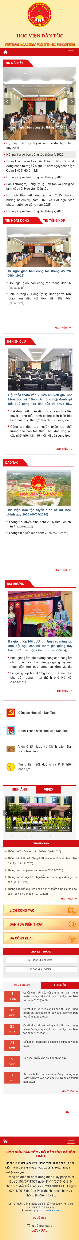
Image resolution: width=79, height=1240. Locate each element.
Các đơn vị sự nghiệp (40, 969)
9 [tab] (63, 837)
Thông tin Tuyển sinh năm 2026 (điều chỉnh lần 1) (40, 524)
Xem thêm (61, 327)
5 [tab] (38, 837)
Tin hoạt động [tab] (22, 221)
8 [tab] (57, 837)
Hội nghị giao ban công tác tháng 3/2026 (40, 285)
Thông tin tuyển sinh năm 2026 (38, 533)
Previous (6, 100)
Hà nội (41, 1114)
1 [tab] (13, 837)
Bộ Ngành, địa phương (40, 960)
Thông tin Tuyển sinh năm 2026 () (34, 851)
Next (70, 100)
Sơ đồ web (39, 1217)
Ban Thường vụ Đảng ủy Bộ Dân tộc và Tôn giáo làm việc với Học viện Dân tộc (40, 298)
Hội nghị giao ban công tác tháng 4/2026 (39, 273)
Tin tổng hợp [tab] (54, 221)
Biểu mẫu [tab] (60, 985)
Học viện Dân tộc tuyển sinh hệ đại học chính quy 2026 (39, 512)
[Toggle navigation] (71, 52)
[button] (67, 1111)
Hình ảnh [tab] (19, 789)
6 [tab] (44, 837)
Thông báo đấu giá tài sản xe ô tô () (35, 870)
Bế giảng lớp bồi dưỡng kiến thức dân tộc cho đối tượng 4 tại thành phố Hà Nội (41, 677)
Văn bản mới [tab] (22, 985)
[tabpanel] (38, 814)
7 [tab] (50, 837)
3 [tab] (25, 837)
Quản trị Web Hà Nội (47, 1210)
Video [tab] (48, 789)
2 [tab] (19, 837)
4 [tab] (31, 837)
